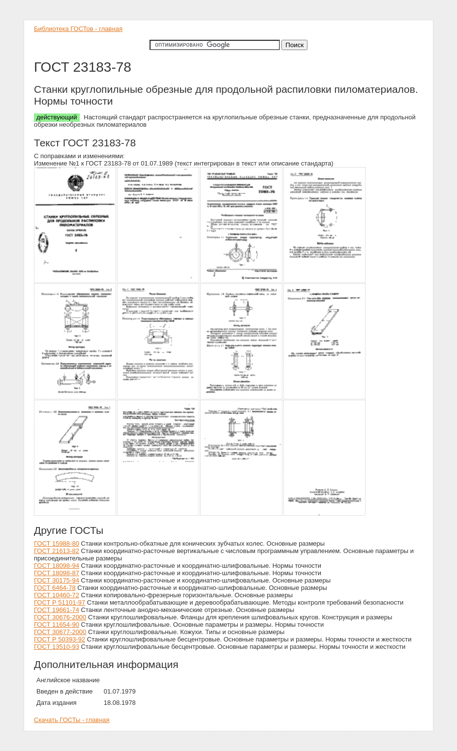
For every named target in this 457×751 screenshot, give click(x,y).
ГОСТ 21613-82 (56, 551)
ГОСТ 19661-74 (56, 609)
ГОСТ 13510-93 (56, 646)
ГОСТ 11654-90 (56, 624)
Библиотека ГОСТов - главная (78, 28)
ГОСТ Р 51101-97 (59, 602)
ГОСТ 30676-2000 (60, 617)
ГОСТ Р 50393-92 (59, 639)
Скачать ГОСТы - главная (72, 719)
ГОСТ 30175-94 (56, 580)
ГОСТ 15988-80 (56, 543)
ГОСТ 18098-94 (56, 565)
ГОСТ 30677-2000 (60, 632)
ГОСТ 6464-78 (55, 587)
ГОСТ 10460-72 (56, 595)
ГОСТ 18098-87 (56, 573)
